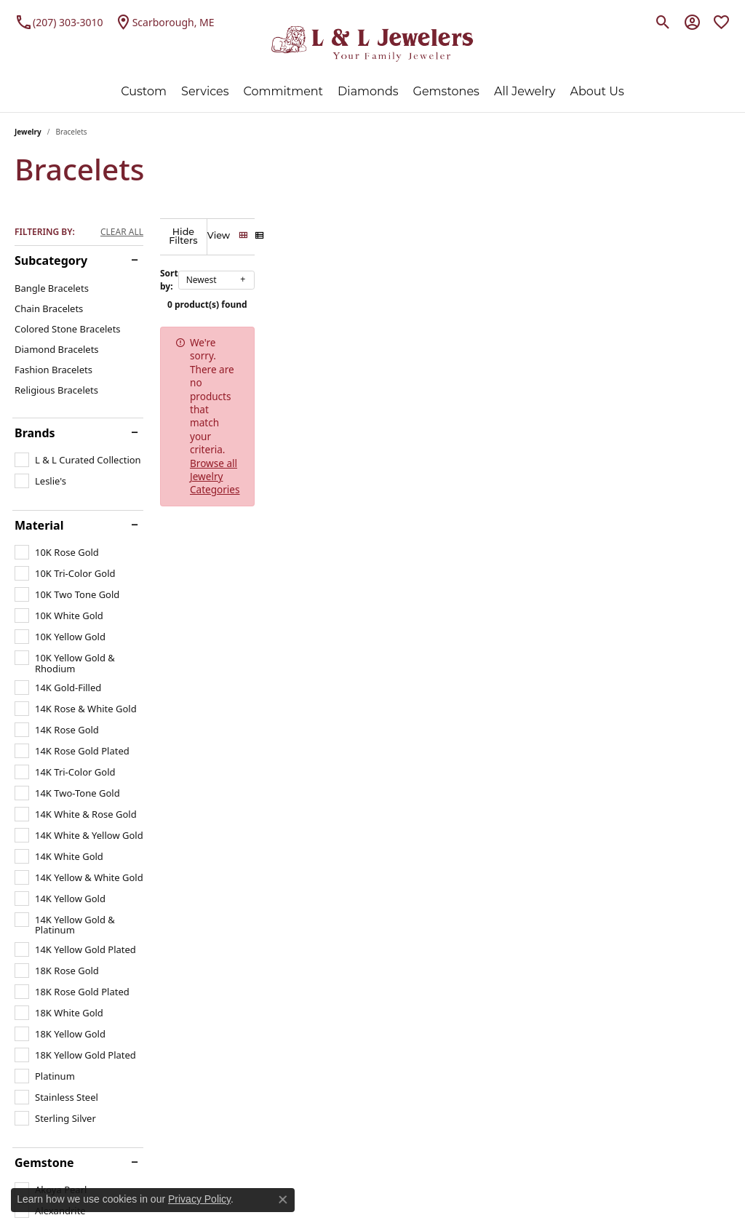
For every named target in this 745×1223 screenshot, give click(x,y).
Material (39, 525)
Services (204, 91)
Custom (144, 91)
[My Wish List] (721, 21)
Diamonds (368, 91)
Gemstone (44, 1162)
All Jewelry (525, 91)
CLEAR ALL (121, 232)
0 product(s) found (445, 296)
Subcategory (51, 260)
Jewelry (28, 132)
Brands (35, 433)
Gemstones (446, 91)
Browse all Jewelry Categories (534, 333)
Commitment (284, 91)
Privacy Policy (199, 1199)
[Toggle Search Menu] (663, 21)
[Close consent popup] (283, 1199)
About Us (597, 91)
